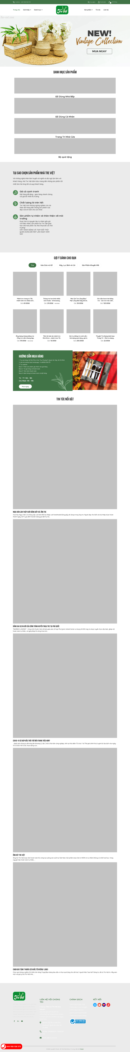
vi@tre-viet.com (51, 1038)
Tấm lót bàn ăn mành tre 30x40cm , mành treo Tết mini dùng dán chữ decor (99, 338)
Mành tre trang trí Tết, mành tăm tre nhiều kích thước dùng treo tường (72, 301)
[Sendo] (108, 1005)
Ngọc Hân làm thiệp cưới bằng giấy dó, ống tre (29, 511)
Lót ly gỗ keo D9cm (45, 299)
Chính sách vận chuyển (78, 1007)
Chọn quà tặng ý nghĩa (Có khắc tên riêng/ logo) (30, 969)
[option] (19, 308)
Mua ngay (25, 386)
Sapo (82, 1049)
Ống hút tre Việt (19, 854)
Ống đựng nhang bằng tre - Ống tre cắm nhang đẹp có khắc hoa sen (72, 338)
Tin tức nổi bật (65, 398)
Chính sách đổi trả (76, 1010)
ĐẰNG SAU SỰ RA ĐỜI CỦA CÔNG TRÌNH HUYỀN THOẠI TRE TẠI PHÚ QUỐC (36, 626)
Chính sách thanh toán (78, 1013)
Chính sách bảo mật (77, 1004)
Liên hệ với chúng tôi (50, 1000)
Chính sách (76, 999)
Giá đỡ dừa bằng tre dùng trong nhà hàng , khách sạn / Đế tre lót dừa (19, 338)
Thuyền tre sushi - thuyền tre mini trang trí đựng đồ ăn (19, 301)
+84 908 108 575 (26, 2)
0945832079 (52, 1031)
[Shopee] (99, 1005)
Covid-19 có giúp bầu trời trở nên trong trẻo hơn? (31, 740)
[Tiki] (95, 1005)
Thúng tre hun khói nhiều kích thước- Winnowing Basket (99, 301)
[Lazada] (104, 1005)
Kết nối (97, 999)
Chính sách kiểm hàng (78, 1016)
